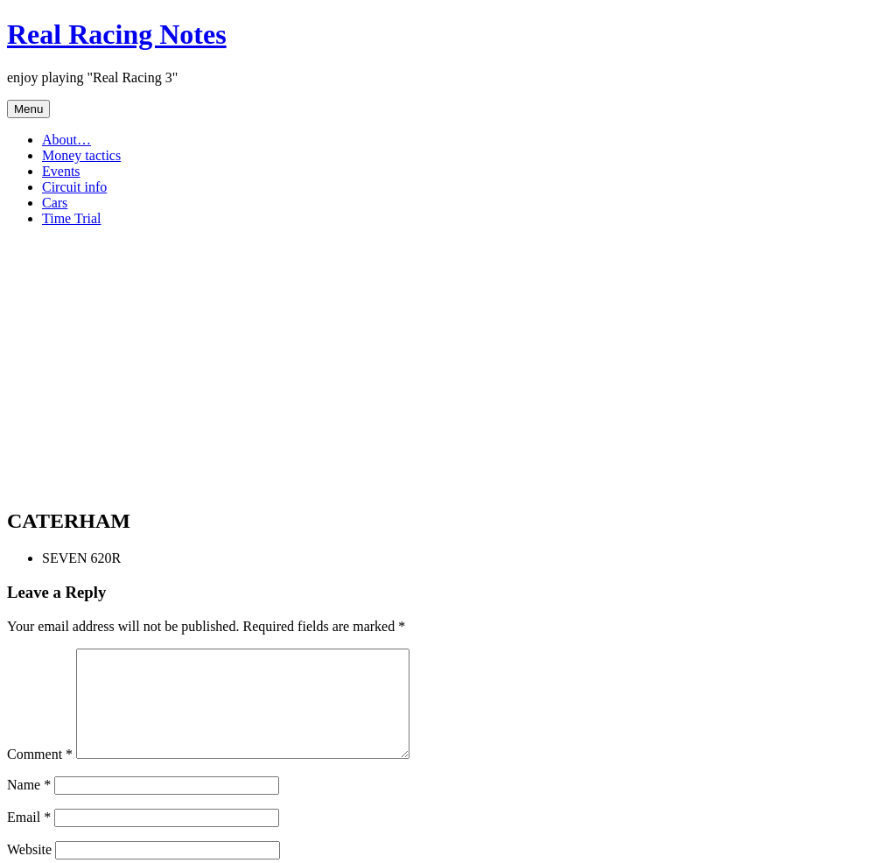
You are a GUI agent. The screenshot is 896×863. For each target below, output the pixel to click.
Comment (40, 775)
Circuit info (74, 186)
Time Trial (71, 218)
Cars (54, 202)
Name (29, 805)
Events (61, 171)
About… (66, 139)
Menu (28, 109)
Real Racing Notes (117, 34)
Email (29, 838)
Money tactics (81, 155)
